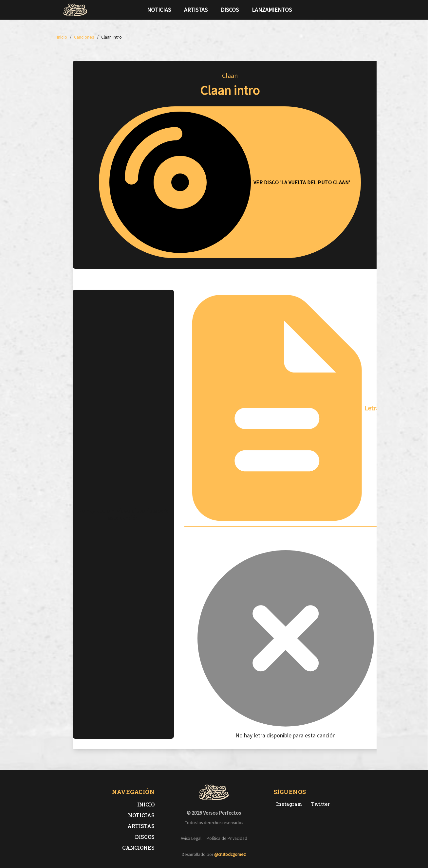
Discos (230, 9)
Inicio (146, 804)
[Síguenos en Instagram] (363, 9)
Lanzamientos (272, 9)
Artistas (196, 9)
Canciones (138, 847)
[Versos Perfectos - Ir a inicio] (75, 10)
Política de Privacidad (227, 838)
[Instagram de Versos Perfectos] (287, 804)
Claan (230, 75)
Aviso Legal (191, 838)
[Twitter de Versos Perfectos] (319, 804)
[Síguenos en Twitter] (353, 9)
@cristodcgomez (230, 854)
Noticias (159, 9)
